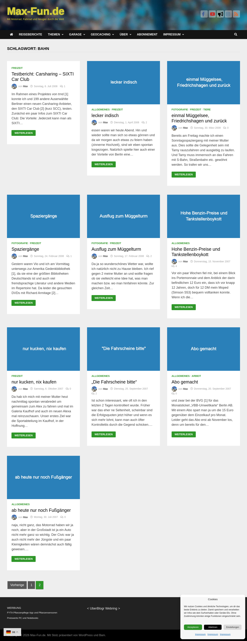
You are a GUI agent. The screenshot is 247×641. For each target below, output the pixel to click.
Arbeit (196, 376)
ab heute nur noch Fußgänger (41, 510)
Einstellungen (232, 627)
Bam (102, 635)
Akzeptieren (193, 627)
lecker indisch (105, 115)
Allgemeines (101, 109)
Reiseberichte (30, 34)
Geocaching (101, 34)
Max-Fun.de (37, 635)
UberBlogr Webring (103, 608)
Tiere (207, 109)
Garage (75, 34)
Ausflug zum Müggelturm (116, 249)
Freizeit (17, 68)
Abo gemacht (185, 381)
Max (25, 86)
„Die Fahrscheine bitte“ (114, 381)
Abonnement (147, 34)
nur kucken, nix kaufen (33, 381)
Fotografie (180, 109)
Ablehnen (212, 627)
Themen (54, 34)
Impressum (200, 634)
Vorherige (17, 585)
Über (124, 34)
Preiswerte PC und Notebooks (22, 618)
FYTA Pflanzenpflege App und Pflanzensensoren (32, 612)
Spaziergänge (25, 249)
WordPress (86, 635)
